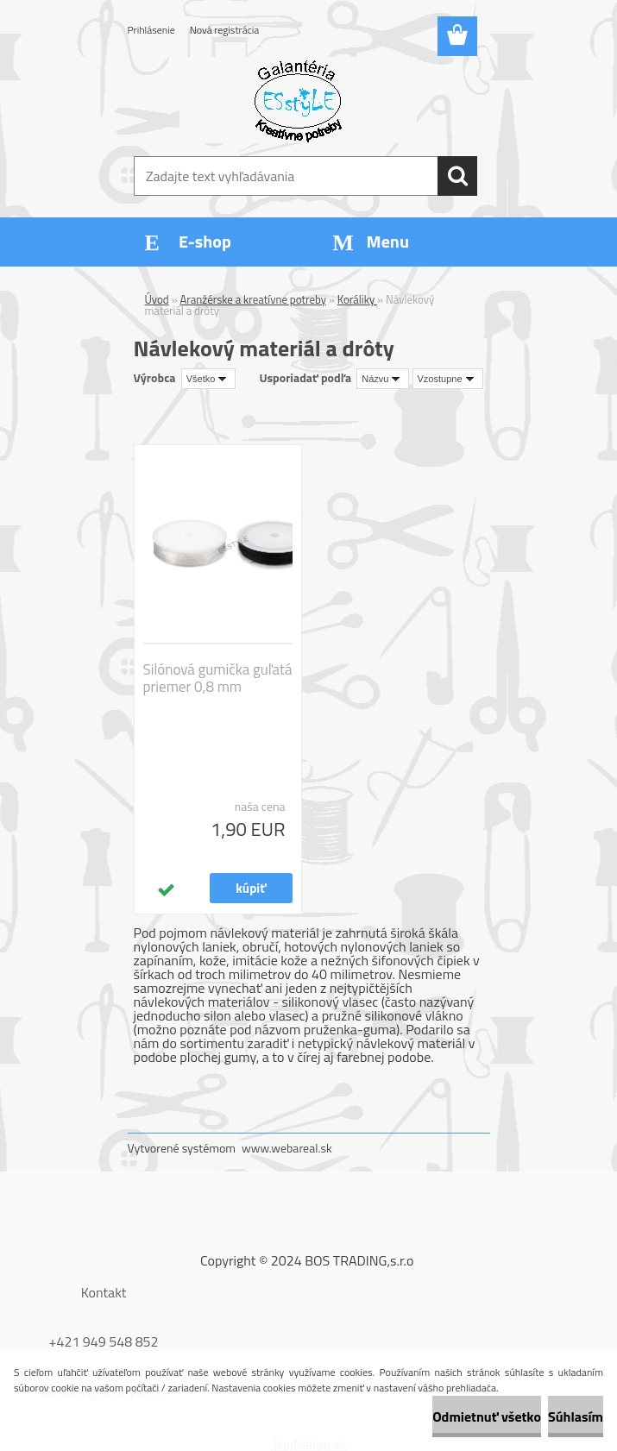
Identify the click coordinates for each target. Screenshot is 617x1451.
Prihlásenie (151, 30)
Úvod (157, 299)
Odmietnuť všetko (486, 1416)
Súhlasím (575, 1416)
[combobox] (382, 378)
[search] (457, 176)
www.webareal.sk (287, 1148)
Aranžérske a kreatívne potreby (253, 299)
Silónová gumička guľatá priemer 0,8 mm (218, 678)
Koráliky (357, 299)
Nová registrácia (225, 30)
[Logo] (298, 100)
